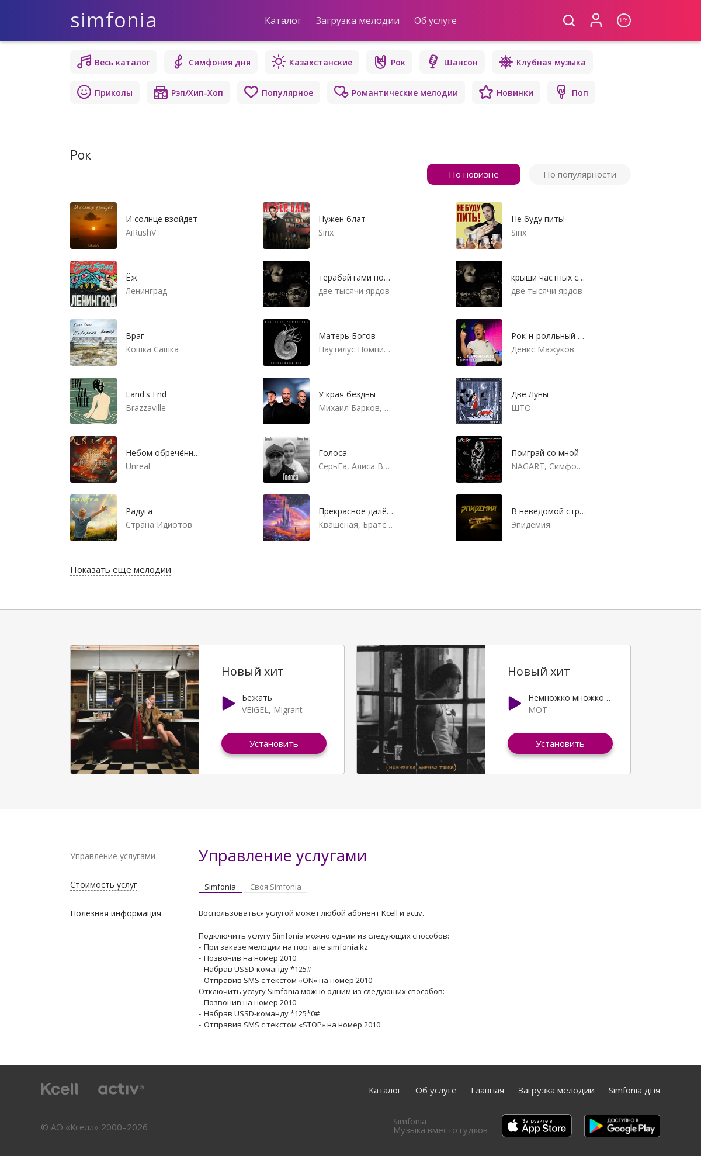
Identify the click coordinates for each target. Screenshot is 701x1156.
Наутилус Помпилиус (356, 349)
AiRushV (141, 232)
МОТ (537, 709)
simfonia (114, 20)
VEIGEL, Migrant (272, 709)
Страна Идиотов (159, 524)
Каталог (283, 20)
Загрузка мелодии (358, 20)
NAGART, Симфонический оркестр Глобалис (549, 466)
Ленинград (146, 290)
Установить (274, 743)
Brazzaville (146, 407)
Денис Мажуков (542, 349)
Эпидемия (530, 524)
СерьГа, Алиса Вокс (356, 466)
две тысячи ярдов (354, 290)
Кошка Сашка (152, 349)
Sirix (326, 232)
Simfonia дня (634, 1090)
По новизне (474, 174)
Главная (487, 1090)
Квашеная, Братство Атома (356, 524)
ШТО (521, 407)
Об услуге (435, 20)
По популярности (579, 174)
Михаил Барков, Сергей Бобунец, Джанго (356, 407)
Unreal (138, 466)
